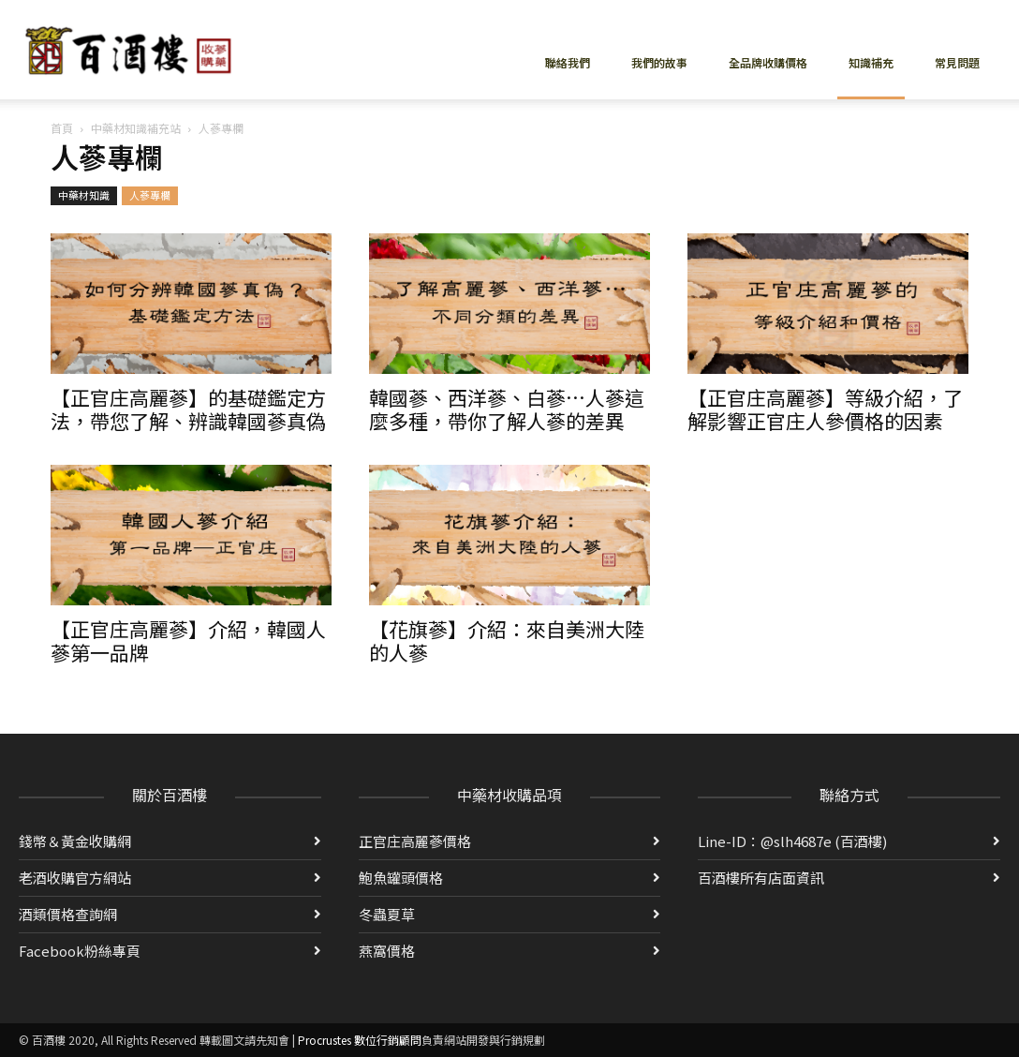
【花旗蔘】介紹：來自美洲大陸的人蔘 (506, 640)
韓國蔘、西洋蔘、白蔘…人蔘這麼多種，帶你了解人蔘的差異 (506, 409)
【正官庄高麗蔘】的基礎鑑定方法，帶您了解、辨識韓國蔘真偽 (188, 409)
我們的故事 (659, 62)
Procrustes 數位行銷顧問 (359, 1040)
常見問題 (957, 62)
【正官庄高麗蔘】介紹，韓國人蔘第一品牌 (188, 640)
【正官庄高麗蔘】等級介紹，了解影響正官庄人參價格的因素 (825, 409)
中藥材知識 (84, 194)
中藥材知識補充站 (136, 128)
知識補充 (871, 62)
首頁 (62, 128)
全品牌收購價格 (768, 62)
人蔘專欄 (149, 194)
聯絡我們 (567, 62)
